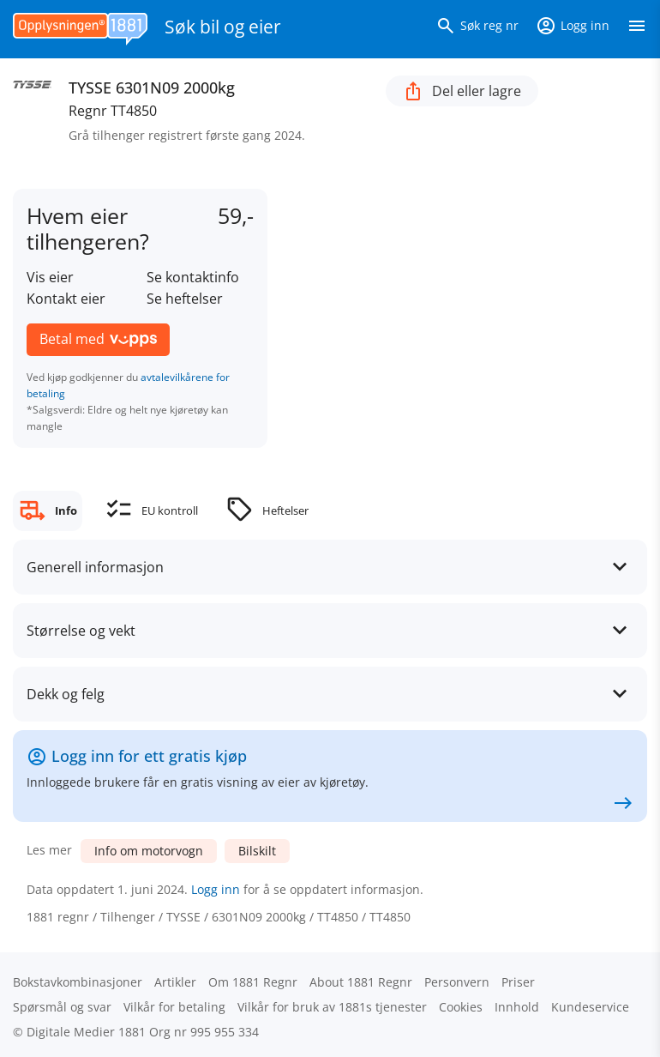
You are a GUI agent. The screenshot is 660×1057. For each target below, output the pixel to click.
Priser (518, 982)
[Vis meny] (637, 29)
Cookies (461, 1007)
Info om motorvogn (148, 851)
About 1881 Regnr (360, 982)
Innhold (517, 1007)
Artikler (175, 982)
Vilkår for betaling (174, 1007)
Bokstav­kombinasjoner (77, 982)
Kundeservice (590, 1007)
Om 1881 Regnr (252, 982)
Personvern (456, 982)
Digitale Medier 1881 (86, 1032)
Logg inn (215, 889)
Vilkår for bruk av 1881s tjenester (332, 1007)
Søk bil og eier (223, 27)
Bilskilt (257, 851)
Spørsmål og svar (62, 1007)
